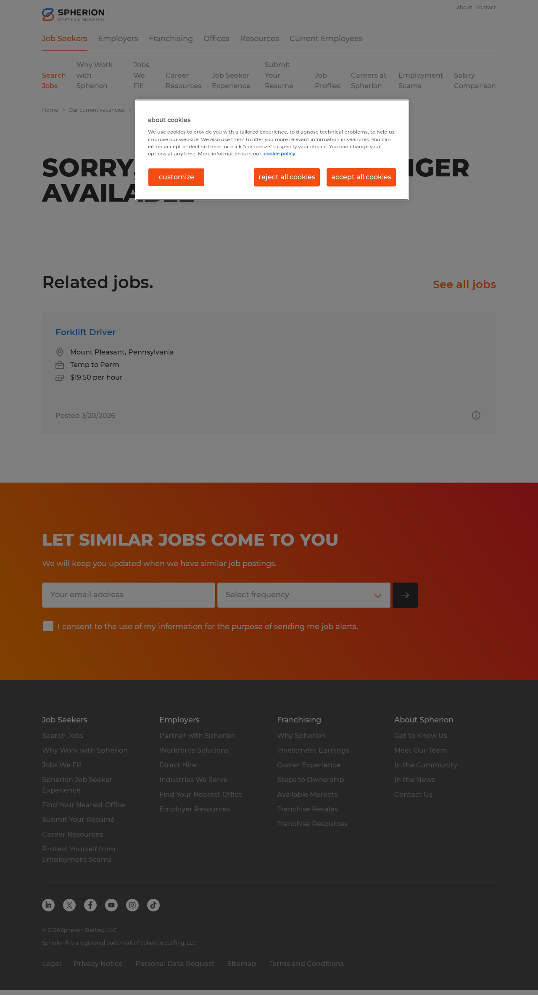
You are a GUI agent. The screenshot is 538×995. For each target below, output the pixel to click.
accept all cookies (361, 177)
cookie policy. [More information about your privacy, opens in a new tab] (280, 154)
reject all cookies (286, 177)
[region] (272, 150)
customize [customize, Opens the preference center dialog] (176, 177)
